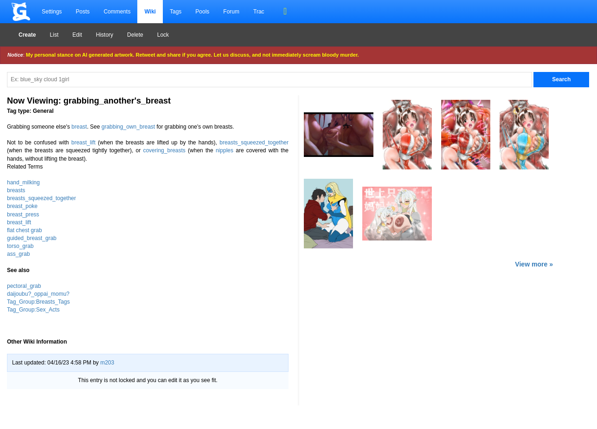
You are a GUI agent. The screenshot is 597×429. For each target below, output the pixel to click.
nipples (224, 150)
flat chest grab (24, 230)
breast (79, 127)
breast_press (23, 214)
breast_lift (83, 142)
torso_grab (20, 246)
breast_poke (22, 206)
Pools (202, 11)
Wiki (150, 11)
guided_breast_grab (32, 238)
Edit (77, 35)
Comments (116, 11)
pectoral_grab (24, 286)
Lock (163, 35)
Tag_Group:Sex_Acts (33, 309)
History (104, 35)
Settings (52, 11)
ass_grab (18, 254)
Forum (231, 11)
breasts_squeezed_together (254, 142)
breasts (16, 190)
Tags (175, 11)
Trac (258, 11)
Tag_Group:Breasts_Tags (38, 302)
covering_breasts (164, 150)
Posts (83, 11)
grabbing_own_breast (128, 127)
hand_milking (23, 182)
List (54, 35)
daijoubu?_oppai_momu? (38, 294)
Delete (135, 35)
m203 (107, 362)
